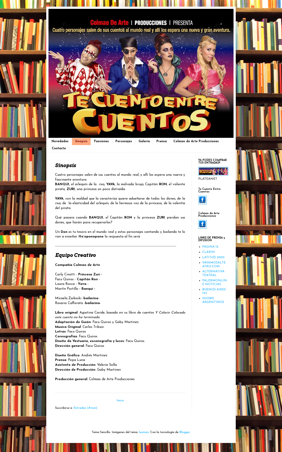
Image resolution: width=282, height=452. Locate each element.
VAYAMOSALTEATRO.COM (214, 264)
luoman (144, 432)
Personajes (123, 141)
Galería (144, 141)
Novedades (60, 141)
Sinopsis (81, 141)
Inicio (120, 400)
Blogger (184, 432)
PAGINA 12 (210, 246)
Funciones (101, 141)
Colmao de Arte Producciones (196, 141)
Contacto (59, 148)
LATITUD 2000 (213, 257)
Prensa (161, 141)
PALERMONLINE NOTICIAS (214, 282)
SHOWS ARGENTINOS (213, 300)
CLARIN (208, 252)
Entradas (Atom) (85, 408)
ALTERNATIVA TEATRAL (213, 273)
